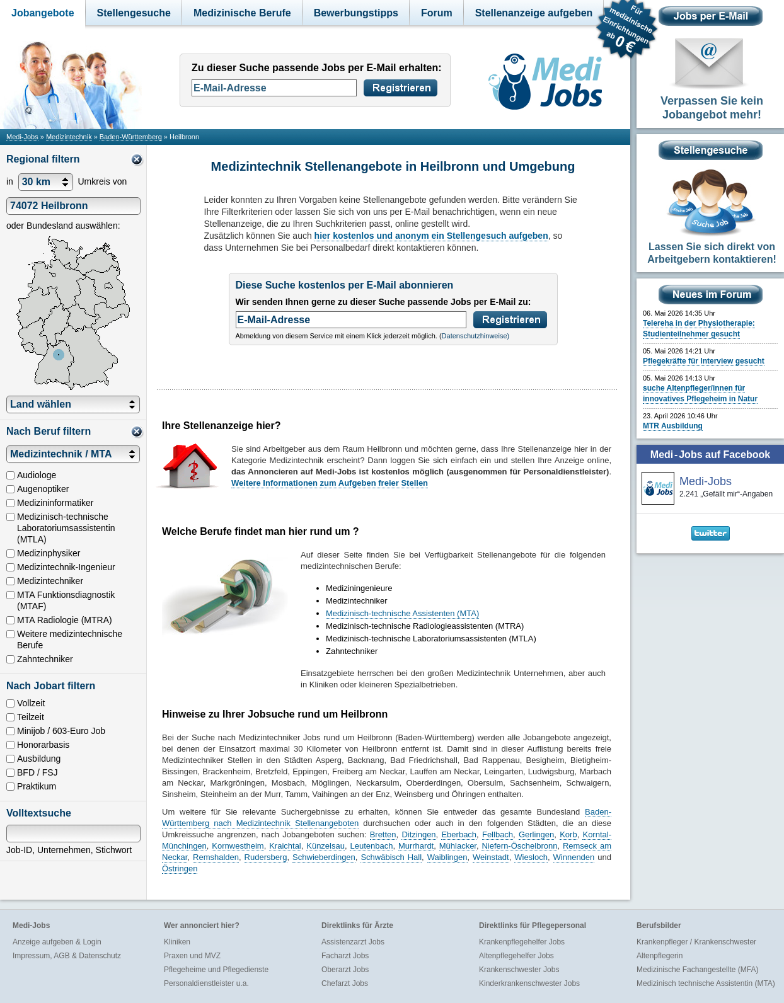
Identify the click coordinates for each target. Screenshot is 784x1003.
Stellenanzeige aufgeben (534, 13)
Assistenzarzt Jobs (352, 941)
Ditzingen (418, 834)
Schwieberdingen (323, 857)
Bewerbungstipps (356, 13)
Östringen (179, 868)
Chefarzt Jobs (344, 983)
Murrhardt (416, 846)
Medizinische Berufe (242, 13)
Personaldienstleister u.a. (206, 983)
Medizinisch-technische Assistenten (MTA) (402, 613)
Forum (437, 13)
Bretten (383, 834)
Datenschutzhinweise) (476, 336)
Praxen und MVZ (192, 955)
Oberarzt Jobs (345, 969)
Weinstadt (491, 857)
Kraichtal (285, 846)
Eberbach (458, 834)
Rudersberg (266, 857)
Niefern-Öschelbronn (519, 846)
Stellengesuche (134, 13)
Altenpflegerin (660, 955)
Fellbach (497, 834)
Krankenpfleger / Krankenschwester (696, 941)
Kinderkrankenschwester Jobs (529, 983)
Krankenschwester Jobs (519, 969)
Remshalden (216, 857)
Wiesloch (531, 857)
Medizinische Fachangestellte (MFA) (697, 969)
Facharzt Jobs (345, 955)
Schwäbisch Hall (391, 857)
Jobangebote (42, 13)
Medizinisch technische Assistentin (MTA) (706, 983)
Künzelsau (325, 846)
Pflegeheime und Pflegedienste (216, 969)
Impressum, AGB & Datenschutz (67, 955)
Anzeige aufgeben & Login (57, 941)
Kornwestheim (237, 846)
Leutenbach (371, 846)
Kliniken (177, 941)
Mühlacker (457, 846)
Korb (568, 834)
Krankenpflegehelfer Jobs (522, 941)
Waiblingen (447, 857)
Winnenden (574, 857)
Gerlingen (536, 834)
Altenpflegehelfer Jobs (516, 955)
